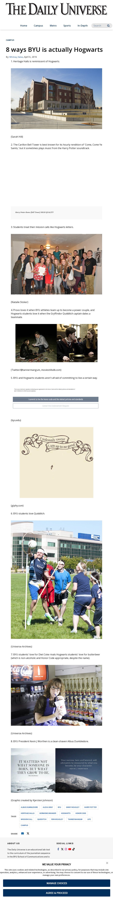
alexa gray (48, 807)
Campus (38, 25)
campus (24, 825)
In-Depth (83, 25)
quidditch (41, 819)
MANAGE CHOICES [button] (56, 883)
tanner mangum (75, 819)
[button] (107, 862)
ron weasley (57, 819)
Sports (67, 25)
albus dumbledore (29, 807)
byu (59, 807)
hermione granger (47, 813)
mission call (26, 819)
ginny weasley (72, 807)
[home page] (56, 12)
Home (23, 25)
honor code (80, 813)
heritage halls (27, 813)
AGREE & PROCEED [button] (57, 893)
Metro (53, 25)
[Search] (101, 25)
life (89, 819)
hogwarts (65, 813)
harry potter (90, 807)
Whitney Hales (16, 57)
